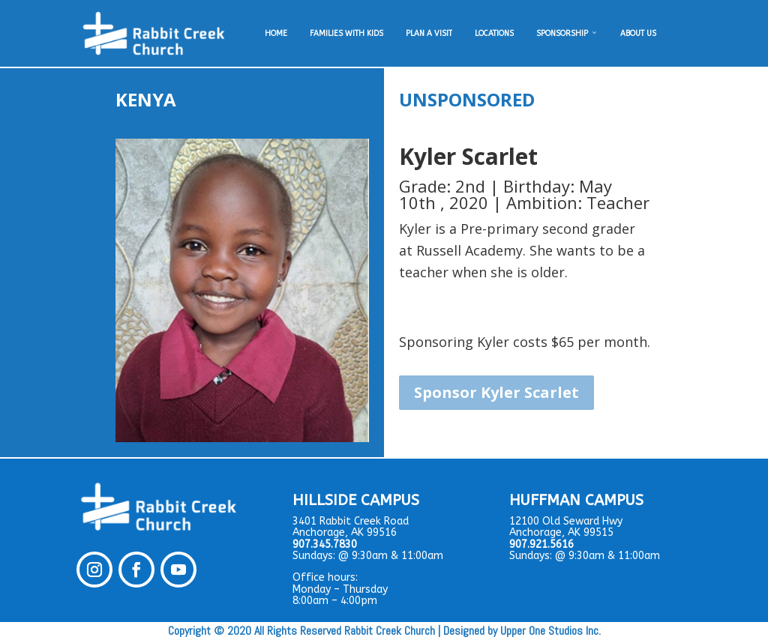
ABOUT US (638, 33)
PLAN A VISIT (429, 33)
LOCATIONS (494, 33)
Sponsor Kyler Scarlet (496, 392)
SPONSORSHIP (567, 33)
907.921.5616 (541, 544)
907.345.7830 (324, 544)
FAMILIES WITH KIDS (346, 33)
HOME (276, 33)
